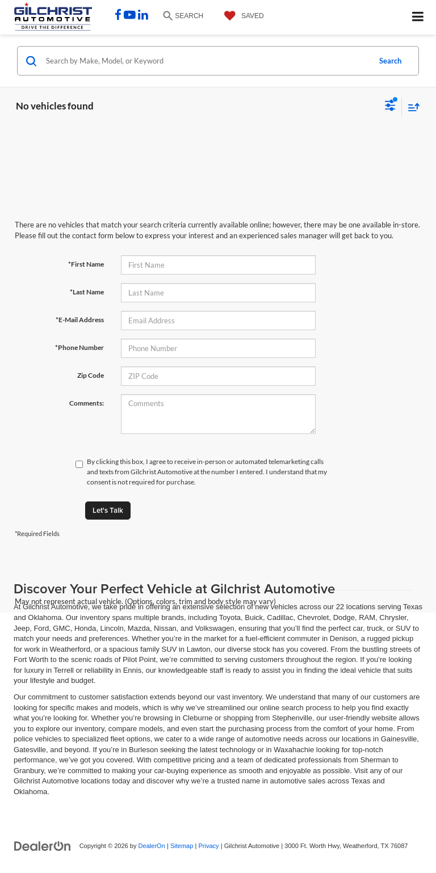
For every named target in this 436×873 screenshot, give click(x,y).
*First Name (86, 264)
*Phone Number (79, 347)
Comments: (86, 403)
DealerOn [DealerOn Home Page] (152, 845)
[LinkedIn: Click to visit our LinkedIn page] (143, 16)
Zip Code (90, 375)
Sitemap (182, 845)
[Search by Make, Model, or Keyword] (206, 60)
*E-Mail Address (80, 319)
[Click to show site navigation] (418, 17)
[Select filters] (390, 106)
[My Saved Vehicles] (241, 16)
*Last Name (87, 292)
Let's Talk (108, 510)
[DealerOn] (43, 845)
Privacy (208, 845)
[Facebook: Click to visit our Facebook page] (118, 16)
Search (390, 60)
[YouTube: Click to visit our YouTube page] (130, 16)
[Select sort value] (411, 107)
